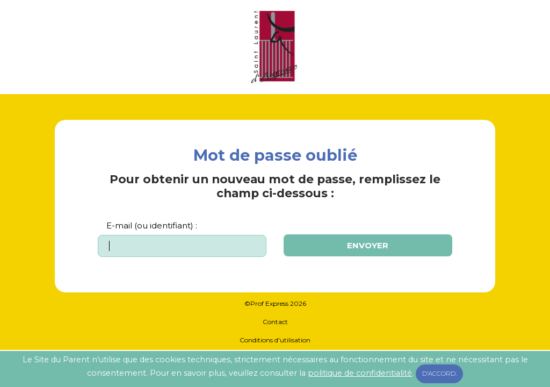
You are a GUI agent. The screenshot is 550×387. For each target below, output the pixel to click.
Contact (275, 322)
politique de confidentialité (360, 373)
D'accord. (439, 373)
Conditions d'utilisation (275, 340)
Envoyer (367, 245)
